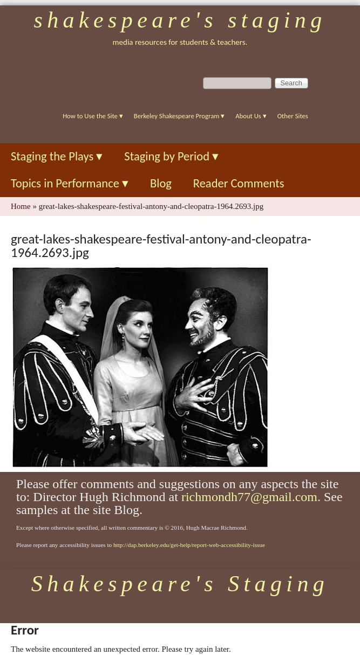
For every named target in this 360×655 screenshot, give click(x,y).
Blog (161, 183)
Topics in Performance (69, 183)
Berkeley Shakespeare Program (179, 116)
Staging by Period (171, 156)
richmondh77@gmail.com (249, 497)
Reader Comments (238, 183)
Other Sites (292, 116)
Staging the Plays (57, 156)
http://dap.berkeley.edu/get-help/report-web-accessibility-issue (189, 545)
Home (21, 206)
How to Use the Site (93, 116)
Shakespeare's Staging (179, 20)
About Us (250, 116)
